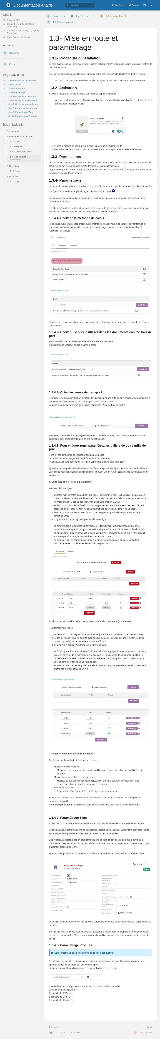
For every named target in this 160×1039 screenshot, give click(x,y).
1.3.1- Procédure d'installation (21, 80)
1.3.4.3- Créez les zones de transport (23, 104)
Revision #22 (11, 20)
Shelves (117, 5)
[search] (80, 5)
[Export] (21, 64)
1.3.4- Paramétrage (15, 92)
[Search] (68, 5)
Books (133, 5)
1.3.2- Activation (14, 84)
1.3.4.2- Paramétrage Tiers (20, 112)
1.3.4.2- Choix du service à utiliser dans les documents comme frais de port (23, 100)
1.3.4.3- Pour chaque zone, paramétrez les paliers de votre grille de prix (23, 108)
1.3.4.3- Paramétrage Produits (22, 116)
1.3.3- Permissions (15, 88)
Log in (147, 5)
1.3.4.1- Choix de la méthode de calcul (23, 96)
